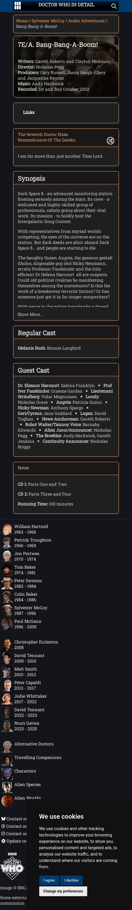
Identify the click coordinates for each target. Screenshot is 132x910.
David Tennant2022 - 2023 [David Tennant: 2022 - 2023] (23, 712)
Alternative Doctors (27, 747)
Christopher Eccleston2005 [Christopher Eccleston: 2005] (29, 645)
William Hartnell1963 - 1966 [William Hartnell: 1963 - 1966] (24, 529)
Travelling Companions (31, 760)
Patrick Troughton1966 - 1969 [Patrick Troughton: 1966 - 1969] (26, 543)
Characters (18, 774)
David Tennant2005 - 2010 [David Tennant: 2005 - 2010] (23, 658)
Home (22, 20)
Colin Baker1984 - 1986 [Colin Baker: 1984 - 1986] (19, 597)
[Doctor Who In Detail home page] (66, 6)
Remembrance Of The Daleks (47, 140)
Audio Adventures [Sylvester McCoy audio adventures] (86, 20)
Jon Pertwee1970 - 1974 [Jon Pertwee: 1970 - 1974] (20, 556)
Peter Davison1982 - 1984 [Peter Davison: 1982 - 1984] (21, 583)
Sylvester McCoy (48, 20)
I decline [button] (71, 880)
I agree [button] (49, 880)
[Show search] (114, 6)
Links (28, 112)
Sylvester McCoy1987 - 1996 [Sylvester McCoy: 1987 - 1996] (24, 610)
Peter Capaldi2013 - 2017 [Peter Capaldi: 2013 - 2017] (21, 685)
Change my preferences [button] (63, 891)
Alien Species (21, 787)
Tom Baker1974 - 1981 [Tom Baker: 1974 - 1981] (18, 570)
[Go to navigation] (17, 6)
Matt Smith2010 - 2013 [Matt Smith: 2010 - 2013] (19, 672)
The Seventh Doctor (37, 134)
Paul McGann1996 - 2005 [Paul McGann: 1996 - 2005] (21, 624)
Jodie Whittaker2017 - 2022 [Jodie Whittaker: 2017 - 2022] (24, 699)
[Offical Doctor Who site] (12, 878)
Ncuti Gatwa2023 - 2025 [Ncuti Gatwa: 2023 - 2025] (20, 726)
